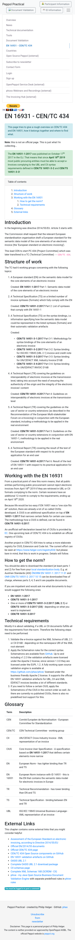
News (9, 25)
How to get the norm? (31, 201)
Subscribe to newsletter (18, 62)
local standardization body (45, 569)
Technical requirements (32, 204)
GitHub (49, 653)
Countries (11, 50)
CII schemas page (20, 867)
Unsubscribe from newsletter (37, 918)
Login (9, 73)
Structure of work (23, 194)
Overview (11, 20)
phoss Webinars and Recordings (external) (28, 90)
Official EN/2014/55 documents (27, 846)
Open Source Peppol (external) (22, 55)
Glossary (18, 208)
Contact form (13, 67)
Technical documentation (19, 30)
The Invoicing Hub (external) (21, 96)
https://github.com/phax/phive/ (27, 671)
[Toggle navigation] (68, 10)
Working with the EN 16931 (28, 197)
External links (21, 212)
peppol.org (49, 933)
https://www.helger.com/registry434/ (36, 550)
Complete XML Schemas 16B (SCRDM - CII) (34, 871)
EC (6, 533)
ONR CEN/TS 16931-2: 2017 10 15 (23, 576)
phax (64, 907)
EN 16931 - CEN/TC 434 (19, 45)
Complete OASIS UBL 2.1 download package (34, 864)
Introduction (20, 190)
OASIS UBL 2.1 (18, 860)
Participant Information (55, 4)
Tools (9, 35)
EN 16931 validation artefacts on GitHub (32, 857)
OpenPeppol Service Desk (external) (25, 84)
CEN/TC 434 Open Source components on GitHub (37, 853)
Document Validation (21, 10)
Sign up (10, 78)
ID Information (52, 10)
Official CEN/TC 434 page (24, 849)
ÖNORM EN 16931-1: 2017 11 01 (49, 573)
